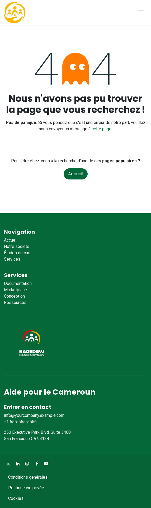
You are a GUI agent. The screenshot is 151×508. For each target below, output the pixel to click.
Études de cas (17, 252)
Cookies (15, 498)
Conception (14, 296)
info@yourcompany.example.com (34, 415)
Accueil (75, 174)
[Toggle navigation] (141, 12)
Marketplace (15, 289)
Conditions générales (28, 477)
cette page (101, 128)
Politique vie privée (26, 487)
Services (12, 259)
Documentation (18, 283)
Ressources (15, 302)
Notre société (16, 246)
